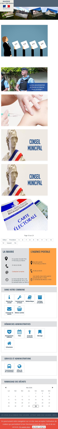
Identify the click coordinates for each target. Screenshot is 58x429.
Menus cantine (19, 313)
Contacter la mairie (18, 271)
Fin (15, 243)
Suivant (9, 243)
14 (3, 243)
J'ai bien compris (39, 427)
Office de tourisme (19, 371)
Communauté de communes (9, 371)
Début (4, 240)
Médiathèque (30, 301)
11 (42, 240)
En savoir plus (24, 427)
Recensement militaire (9, 336)
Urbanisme (9, 347)
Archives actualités (40, 302)
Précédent (12, 240)
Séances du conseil (9, 302)
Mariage (39, 336)
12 (46, 240)
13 (51, 240)
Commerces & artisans (19, 302)
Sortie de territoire (30, 336)
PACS (19, 336)
